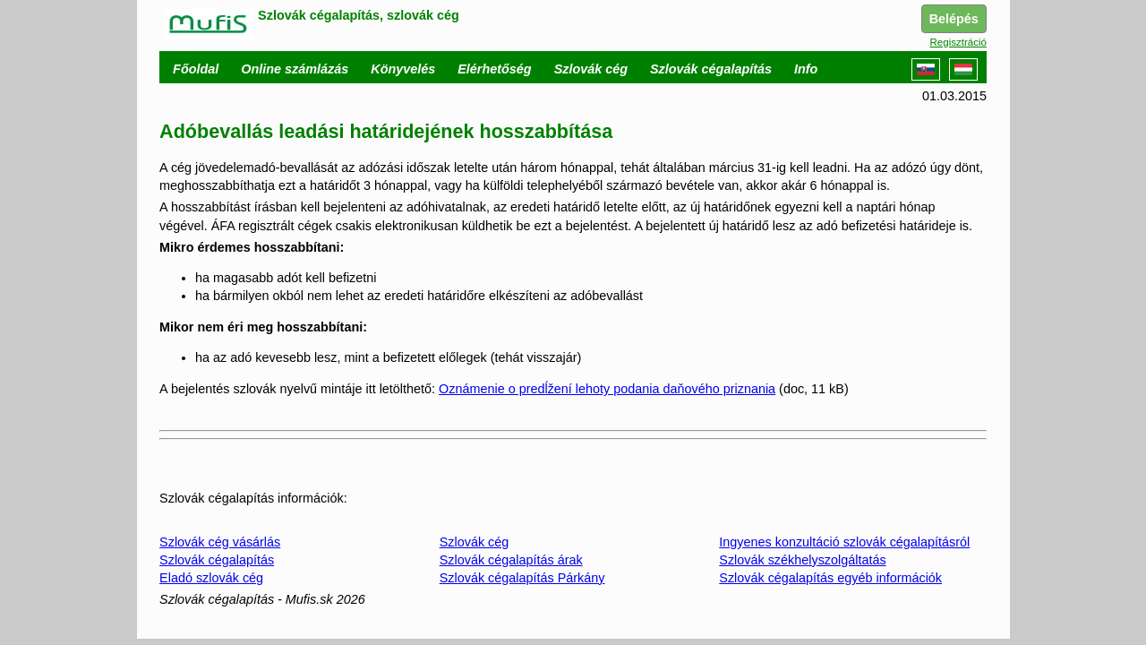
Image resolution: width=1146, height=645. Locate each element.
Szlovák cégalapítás (216, 560)
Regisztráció (958, 42)
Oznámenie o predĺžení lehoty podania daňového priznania (607, 389)
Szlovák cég (474, 542)
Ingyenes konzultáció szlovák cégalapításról (844, 542)
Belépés (954, 19)
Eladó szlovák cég (211, 578)
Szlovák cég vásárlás (219, 542)
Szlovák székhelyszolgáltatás (802, 560)
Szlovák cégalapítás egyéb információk (830, 578)
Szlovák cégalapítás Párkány (522, 578)
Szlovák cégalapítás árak (511, 560)
